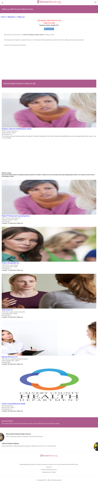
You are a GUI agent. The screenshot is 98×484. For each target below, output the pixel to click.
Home (3, 17)
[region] (49, 65)
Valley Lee (21, 17)
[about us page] (95, 2)
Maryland (11, 17)
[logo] (49, 2)
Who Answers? (49, 29)
